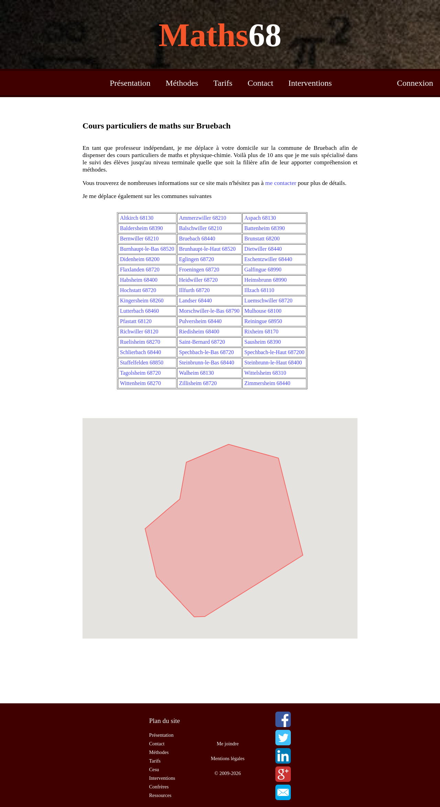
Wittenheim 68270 (140, 383)
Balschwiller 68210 (200, 228)
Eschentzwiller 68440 (268, 259)
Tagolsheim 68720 (140, 373)
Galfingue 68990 (263, 269)
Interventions (310, 83)
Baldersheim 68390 (141, 228)
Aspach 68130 (260, 218)
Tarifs (223, 83)
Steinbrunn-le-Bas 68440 (206, 362)
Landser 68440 (195, 300)
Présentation (130, 83)
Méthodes (182, 83)
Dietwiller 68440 (263, 249)
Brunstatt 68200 (262, 238)
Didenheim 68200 (140, 259)
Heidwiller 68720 (198, 280)
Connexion (415, 83)
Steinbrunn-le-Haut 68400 (273, 362)
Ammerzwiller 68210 (202, 218)
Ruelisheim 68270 (140, 342)
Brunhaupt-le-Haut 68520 (207, 249)
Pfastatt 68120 (136, 321)
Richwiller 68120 (139, 331)
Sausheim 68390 (262, 342)
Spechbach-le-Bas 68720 (206, 352)
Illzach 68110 (259, 290)
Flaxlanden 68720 (140, 269)
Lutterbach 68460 (139, 311)
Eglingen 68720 (196, 259)
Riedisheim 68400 (199, 331)
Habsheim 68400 (138, 280)
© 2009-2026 (227, 773)
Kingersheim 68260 (142, 300)
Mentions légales (227, 758)
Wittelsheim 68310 (265, 373)
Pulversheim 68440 (200, 321)
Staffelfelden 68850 (141, 362)
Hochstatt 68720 (138, 290)
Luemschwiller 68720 (268, 300)
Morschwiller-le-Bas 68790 (209, 311)
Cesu (154, 769)
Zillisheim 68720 (198, 383)
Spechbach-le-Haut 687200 (274, 352)
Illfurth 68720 (194, 290)
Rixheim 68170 (261, 331)
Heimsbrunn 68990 (265, 280)
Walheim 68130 (196, 373)
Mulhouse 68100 (263, 311)
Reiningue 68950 (263, 321)
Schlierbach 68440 (140, 352)
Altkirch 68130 (136, 218)
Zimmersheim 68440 (267, 383)
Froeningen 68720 (199, 269)
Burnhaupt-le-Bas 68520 (147, 249)
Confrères (159, 786)
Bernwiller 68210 (139, 238)
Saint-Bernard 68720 (202, 342)
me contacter (280, 182)
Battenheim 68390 (264, 228)
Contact (260, 83)
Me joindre (228, 743)
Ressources (160, 795)
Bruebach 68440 (197, 238)
